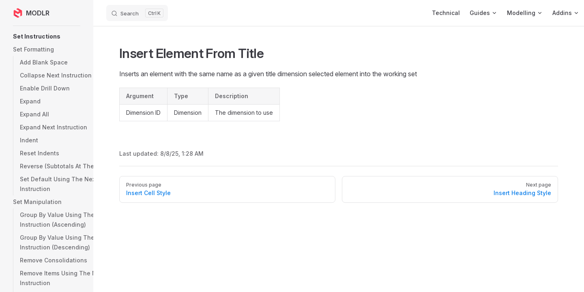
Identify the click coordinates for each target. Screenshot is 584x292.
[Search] (137, 13)
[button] (67, 36)
